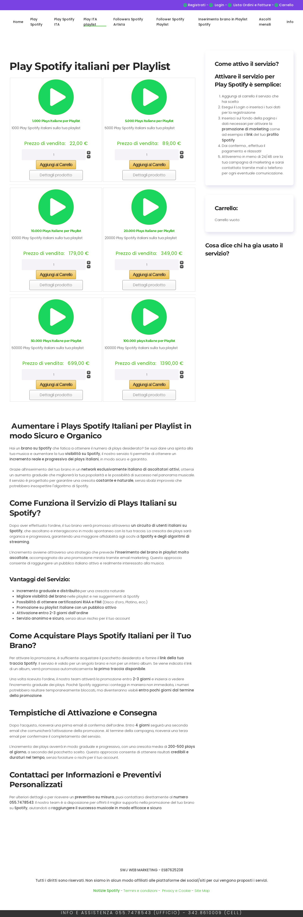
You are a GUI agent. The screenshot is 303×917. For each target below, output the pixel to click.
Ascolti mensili (265, 22)
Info (290, 21)
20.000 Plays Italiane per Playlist (149, 231)
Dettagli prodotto (56, 175)
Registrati (196, 5)
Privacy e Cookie (176, 890)
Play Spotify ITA (64, 22)
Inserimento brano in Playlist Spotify (222, 22)
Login (219, 5)
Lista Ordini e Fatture (252, 5)
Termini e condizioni (140, 890)
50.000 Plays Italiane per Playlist (56, 341)
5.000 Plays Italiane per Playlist (149, 121)
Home (18, 21)
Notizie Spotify (106, 890)
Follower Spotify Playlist (170, 22)
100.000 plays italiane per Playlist (149, 341)
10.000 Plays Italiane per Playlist (56, 231)
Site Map (202, 890)
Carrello (286, 5)
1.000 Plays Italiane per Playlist (56, 121)
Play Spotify (36, 22)
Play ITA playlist (90, 22)
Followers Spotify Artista (128, 22)
